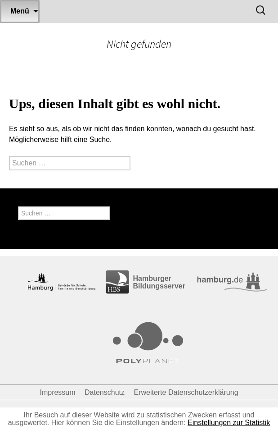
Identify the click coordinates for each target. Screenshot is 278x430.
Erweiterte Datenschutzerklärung (186, 392)
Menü (19, 11)
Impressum (57, 392)
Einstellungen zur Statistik (229, 422)
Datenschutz (105, 392)
